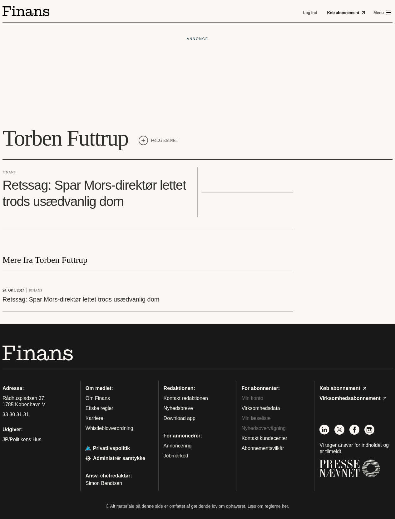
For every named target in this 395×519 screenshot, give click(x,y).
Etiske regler (99, 408)
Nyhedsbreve (178, 408)
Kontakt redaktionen (186, 398)
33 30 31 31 (15, 414)
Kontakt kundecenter (264, 438)
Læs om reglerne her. (268, 506)
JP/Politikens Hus (22, 439)
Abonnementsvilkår (262, 448)
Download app (179, 418)
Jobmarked (176, 455)
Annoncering (178, 445)
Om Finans (98, 398)
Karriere (94, 418)
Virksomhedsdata (260, 408)
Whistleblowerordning (109, 428)
